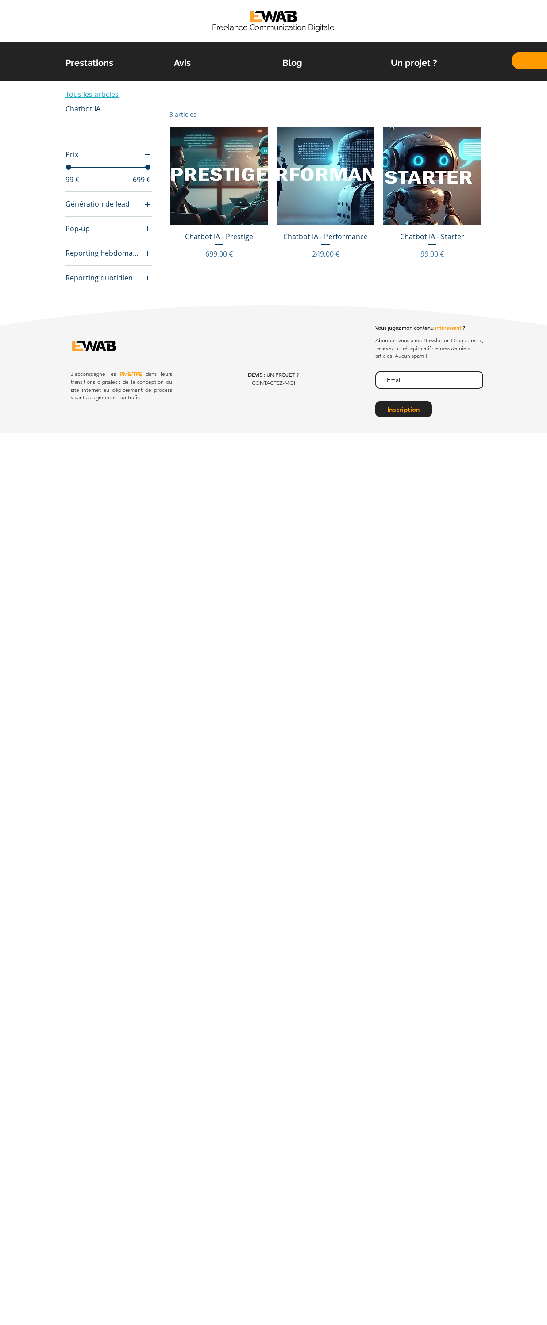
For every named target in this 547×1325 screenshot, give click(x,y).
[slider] (68, 167)
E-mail (383, 364)
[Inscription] (403, 409)
